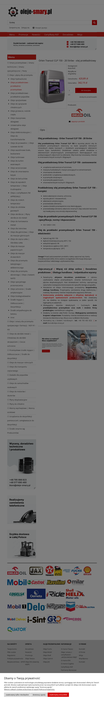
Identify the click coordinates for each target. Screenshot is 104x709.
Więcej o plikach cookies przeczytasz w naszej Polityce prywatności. (29, 689)
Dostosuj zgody (39, 695)
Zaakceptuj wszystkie (58, 695)
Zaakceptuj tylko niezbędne (17, 695)
